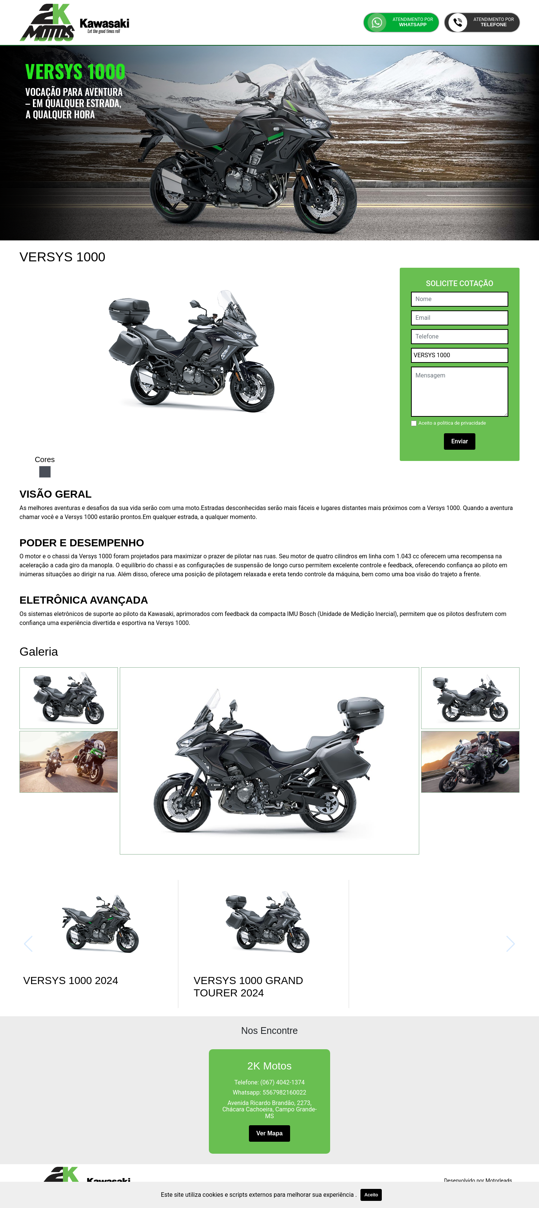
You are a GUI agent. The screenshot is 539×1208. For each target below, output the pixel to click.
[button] (401, 22)
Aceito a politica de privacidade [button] (452, 423)
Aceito (371, 1195)
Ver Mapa (269, 1133)
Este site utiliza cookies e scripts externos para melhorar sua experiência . (259, 1195)
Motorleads (498, 1181)
